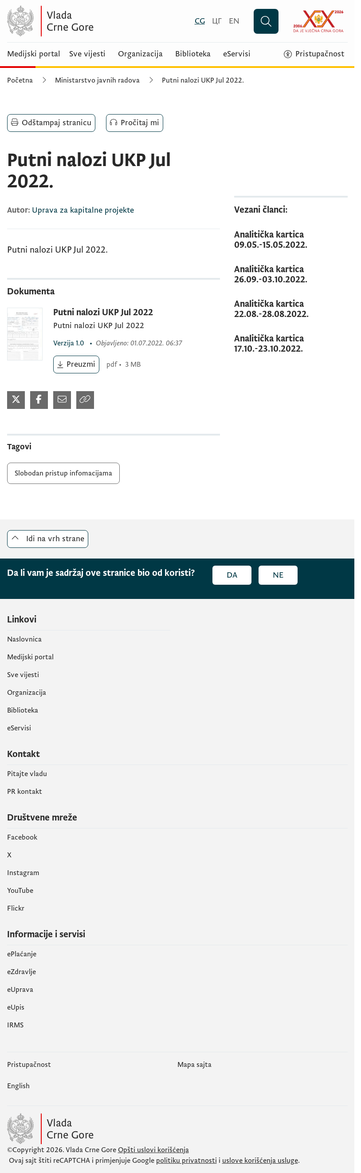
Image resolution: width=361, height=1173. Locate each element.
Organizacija (140, 54)
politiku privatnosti (186, 1160)
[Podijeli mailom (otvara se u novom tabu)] (62, 400)
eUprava (20, 989)
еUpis (15, 1007)
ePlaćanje (21, 954)
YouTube (20, 890)
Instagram (23, 872)
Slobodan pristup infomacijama (63, 473)
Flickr (15, 908)
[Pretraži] (266, 21)
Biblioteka (193, 54)
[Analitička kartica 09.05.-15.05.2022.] (291, 240)
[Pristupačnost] (314, 54)
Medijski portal (33, 54)
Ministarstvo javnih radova (97, 80)
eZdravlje (21, 971)
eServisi (237, 54)
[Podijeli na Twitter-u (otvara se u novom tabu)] (16, 400)
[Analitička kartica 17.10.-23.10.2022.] (291, 344)
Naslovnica (24, 639)
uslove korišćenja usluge (260, 1160)
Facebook (22, 837)
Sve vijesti (87, 54)
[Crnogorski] (200, 21)
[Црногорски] (217, 21)
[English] (234, 21)
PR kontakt (24, 791)
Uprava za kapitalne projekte (83, 210)
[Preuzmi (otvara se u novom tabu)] (76, 364)
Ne (278, 575)
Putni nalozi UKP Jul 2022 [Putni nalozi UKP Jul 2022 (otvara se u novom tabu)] (103, 313)
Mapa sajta (194, 1064)
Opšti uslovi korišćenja (153, 1149)
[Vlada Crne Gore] (93, 21)
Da (232, 575)
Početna (20, 80)
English (18, 1086)
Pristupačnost (29, 1064)
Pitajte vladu (27, 773)
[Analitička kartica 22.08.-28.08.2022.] (291, 309)
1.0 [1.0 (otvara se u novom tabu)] (69, 343)
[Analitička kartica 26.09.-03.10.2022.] (291, 275)
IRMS (15, 1025)
